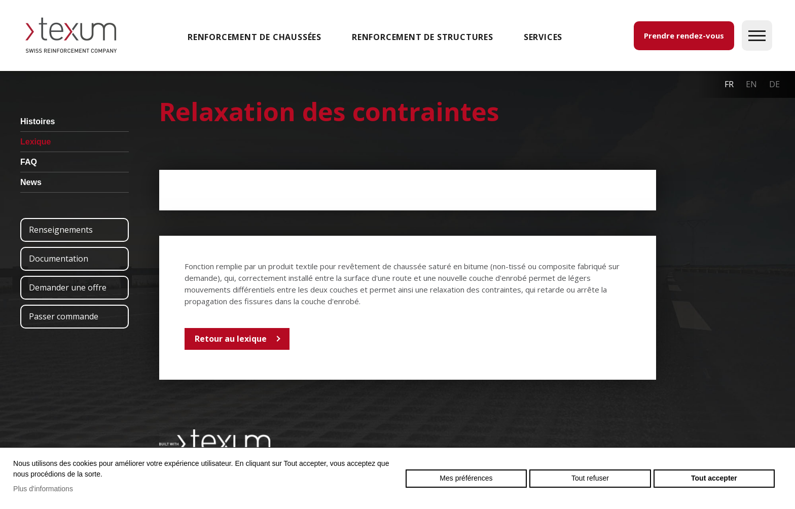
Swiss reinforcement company (215, 441)
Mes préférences (466, 478)
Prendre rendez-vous (684, 35)
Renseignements (61, 229)
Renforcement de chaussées (254, 37)
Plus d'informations (43, 489)
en (751, 84)
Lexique (35, 141)
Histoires (37, 121)
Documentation (58, 258)
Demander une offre (67, 287)
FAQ (28, 162)
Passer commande (63, 316)
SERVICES (543, 37)
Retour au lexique (231, 338)
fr (729, 84)
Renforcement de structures (422, 37)
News (31, 182)
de (774, 84)
